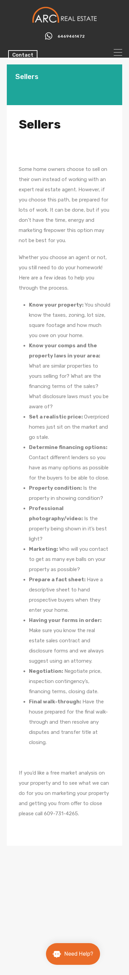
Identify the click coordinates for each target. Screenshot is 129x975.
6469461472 (71, 36)
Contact (22, 55)
